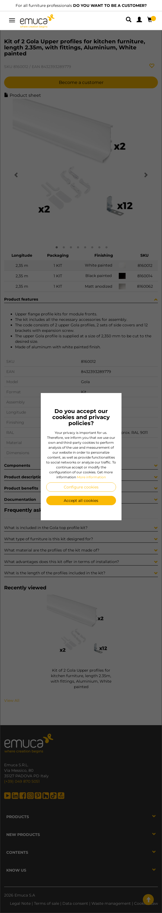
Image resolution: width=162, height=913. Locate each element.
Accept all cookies (81, 500)
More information (91, 477)
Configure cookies (81, 487)
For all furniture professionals (81, 5)
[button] (129, 20)
